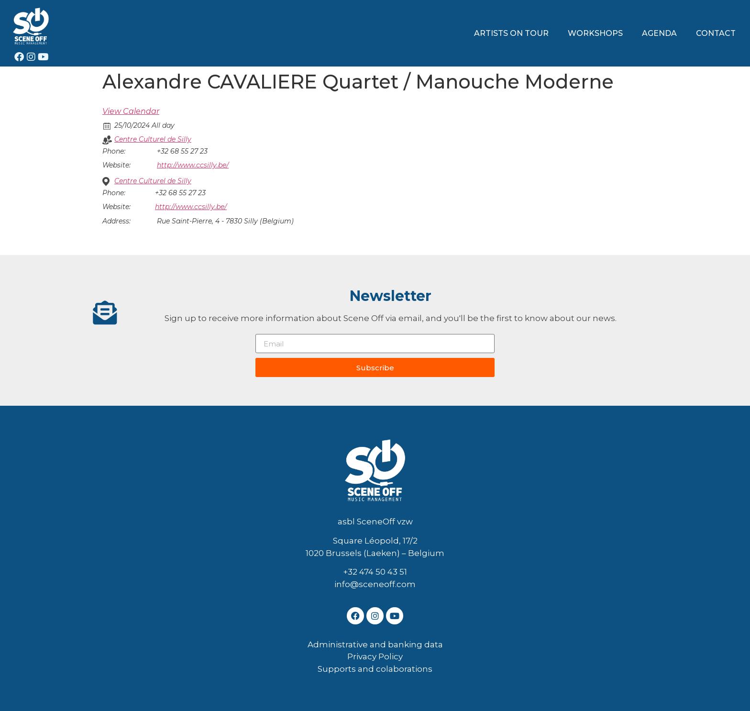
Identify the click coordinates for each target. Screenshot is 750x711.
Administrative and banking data (375, 644)
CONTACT (716, 33)
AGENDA (659, 33)
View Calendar (130, 111)
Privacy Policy (375, 656)
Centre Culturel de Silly (152, 139)
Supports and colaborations (375, 669)
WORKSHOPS (595, 33)
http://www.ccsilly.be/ (193, 165)
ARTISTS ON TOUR (511, 33)
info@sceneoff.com (375, 584)
